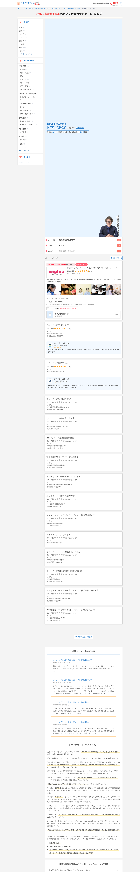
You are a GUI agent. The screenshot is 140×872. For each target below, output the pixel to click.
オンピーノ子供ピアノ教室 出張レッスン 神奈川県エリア (72, 661)
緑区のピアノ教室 (74, 9)
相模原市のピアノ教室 (59, 9)
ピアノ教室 (29, 9)
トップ (21, 9)
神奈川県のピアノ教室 (42, 9)
